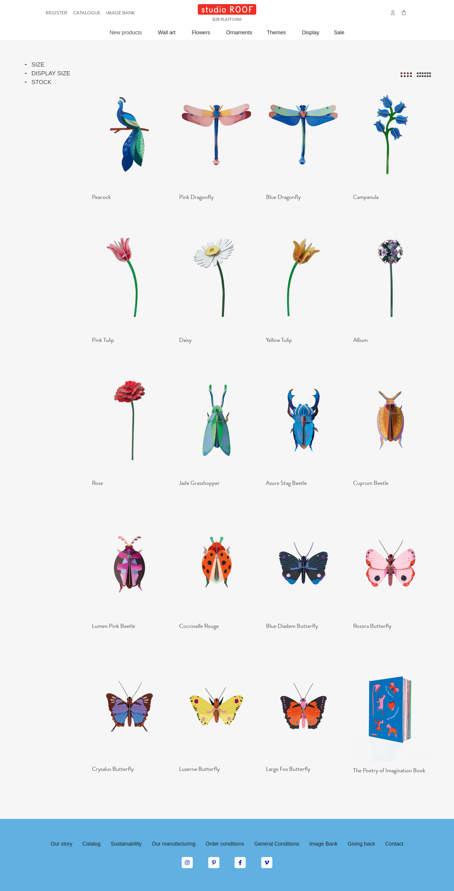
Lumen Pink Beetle (113, 625)
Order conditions (224, 844)
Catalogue (86, 13)
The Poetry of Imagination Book (389, 770)
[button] (380, 13)
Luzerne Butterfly (199, 768)
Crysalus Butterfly (113, 768)
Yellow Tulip (279, 339)
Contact (394, 844)
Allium (360, 339)
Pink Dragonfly (196, 196)
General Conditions (276, 844)
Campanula (366, 196)
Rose (97, 482)
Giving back (361, 844)
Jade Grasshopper (199, 482)
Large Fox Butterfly (288, 768)
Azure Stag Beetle (286, 482)
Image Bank (323, 844)
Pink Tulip (103, 339)
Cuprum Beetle (370, 482)
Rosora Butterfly (372, 625)
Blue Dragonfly (283, 196)
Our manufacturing (173, 844)
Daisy (185, 339)
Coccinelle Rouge (199, 625)
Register (56, 13)
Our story (61, 844)
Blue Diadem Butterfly (292, 625)
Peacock (101, 196)
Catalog (91, 844)
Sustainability (126, 844)
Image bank (120, 13)
